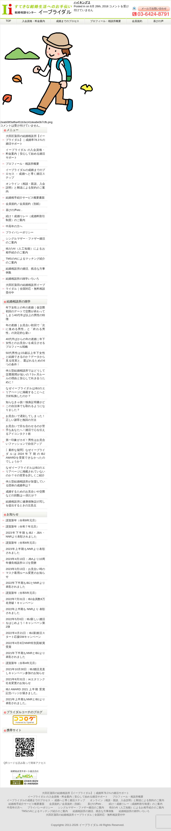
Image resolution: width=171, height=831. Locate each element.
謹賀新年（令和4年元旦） (22, 663)
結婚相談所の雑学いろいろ (22, 278)
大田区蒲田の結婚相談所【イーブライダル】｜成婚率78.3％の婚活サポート (25, 139)
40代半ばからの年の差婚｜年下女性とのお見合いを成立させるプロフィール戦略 (25, 342)
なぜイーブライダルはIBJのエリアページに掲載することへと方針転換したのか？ (25, 392)
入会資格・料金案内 (33, 21)
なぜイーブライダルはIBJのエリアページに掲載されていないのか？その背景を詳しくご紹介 (25, 471)
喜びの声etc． (14, 210)
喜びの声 (158, 21)
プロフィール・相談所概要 (105, 21)
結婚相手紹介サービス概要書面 (25, 197)
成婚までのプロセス (67, 21)
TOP (8, 20)
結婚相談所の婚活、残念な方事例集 (93, 811)
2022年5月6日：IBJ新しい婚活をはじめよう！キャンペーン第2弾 (25, 622)
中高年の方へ (14, 226)
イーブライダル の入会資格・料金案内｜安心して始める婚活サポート (25, 153)
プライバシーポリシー (19, 232)
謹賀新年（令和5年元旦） (22, 592)
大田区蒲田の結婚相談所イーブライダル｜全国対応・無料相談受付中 (25, 288)
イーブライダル (89, 825)
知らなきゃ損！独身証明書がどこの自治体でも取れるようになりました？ (25, 406)
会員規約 (137, 21)
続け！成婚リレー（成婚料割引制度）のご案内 (135, 803)
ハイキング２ (82, 2)
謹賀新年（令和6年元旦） (22, 542)
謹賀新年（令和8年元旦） (22, 520)
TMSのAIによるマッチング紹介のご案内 (45, 811)
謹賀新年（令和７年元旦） (22, 526)
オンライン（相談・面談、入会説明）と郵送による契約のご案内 (25, 187)
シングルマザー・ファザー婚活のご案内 (81, 807)
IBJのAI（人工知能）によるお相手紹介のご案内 (136, 807)
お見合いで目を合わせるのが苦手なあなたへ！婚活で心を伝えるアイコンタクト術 (25, 429)
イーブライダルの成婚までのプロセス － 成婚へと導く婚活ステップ (25, 173)
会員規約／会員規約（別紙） (24, 203)
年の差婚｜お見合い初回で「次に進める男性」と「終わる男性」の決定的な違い (25, 329)
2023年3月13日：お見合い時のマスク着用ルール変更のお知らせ (25, 572)
